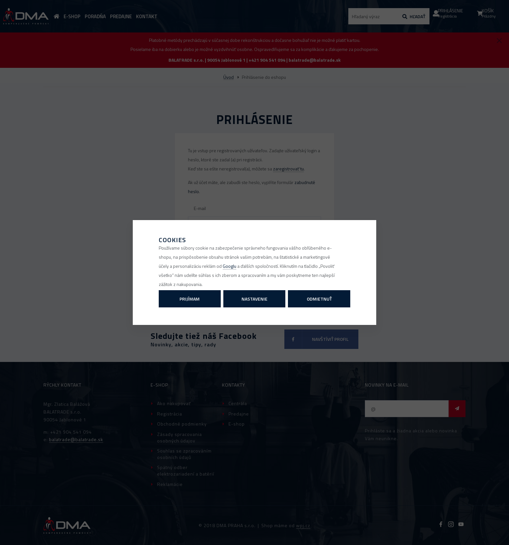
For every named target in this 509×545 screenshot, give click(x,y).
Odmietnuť (319, 298)
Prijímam (190, 298)
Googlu (229, 266)
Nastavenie (254, 298)
